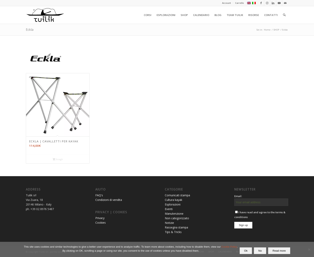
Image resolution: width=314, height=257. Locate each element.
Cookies (100, 222)
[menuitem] (226, 3)
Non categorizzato (177, 218)
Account (226, 2)
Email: (238, 196)
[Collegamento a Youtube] (279, 3)
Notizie (169, 223)
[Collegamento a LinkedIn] (273, 3)
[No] (309, 249)
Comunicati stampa (177, 195)
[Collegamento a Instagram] (267, 3)
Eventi (169, 209)
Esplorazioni (172, 204)
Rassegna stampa (176, 227)
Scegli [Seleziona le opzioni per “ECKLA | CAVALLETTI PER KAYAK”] (58, 159)
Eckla (29, 29)
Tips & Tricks (173, 232)
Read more (279, 250)
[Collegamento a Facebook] (261, 3)
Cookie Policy (229, 246)
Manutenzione (174, 213)
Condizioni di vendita (108, 200)
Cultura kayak (173, 200)
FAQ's (99, 195)
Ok (246, 250)
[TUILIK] (45, 15)
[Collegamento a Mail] (285, 3)
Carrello (239, 2)
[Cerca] (284, 15)
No (260, 250)
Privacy (100, 218)
